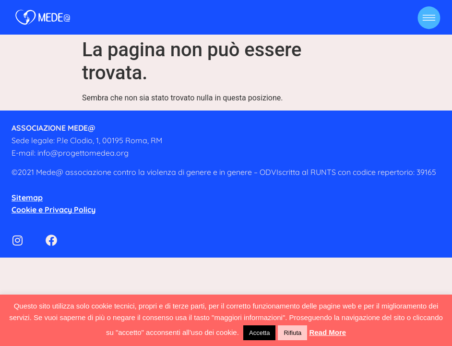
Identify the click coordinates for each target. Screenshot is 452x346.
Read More (327, 332)
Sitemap (27, 197)
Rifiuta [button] (292, 332)
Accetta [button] (259, 332)
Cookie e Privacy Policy (53, 209)
